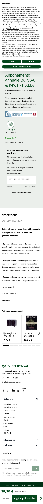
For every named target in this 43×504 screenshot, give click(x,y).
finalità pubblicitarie (13, 29)
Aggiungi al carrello (24, 498)
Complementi (8, 423)
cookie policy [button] (36, 17)
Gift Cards (7, 433)
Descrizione (9, 215)
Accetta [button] (31, 61)
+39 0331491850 (11, 377)
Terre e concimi (9, 417)
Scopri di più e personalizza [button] (21, 66)
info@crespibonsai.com (13, 382)
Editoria (6, 430)
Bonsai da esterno (10, 407)
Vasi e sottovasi (9, 410)
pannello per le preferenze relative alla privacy (16, 56)
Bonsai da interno (10, 404)
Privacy (30, 473)
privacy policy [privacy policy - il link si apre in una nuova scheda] (6, 11)
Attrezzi (6, 413)
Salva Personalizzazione (21, 192)
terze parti (32, 19)
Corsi (5, 426)
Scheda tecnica (12, 221)
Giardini (6, 420)
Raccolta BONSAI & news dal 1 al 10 (31, 336)
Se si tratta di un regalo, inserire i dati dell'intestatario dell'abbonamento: (20, 170)
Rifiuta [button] (12, 61)
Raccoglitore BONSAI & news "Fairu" (10, 336)
